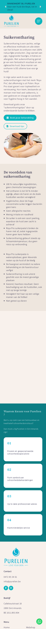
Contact (30, 555)
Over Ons (8, 555)
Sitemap (28, 616)
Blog (28, 559)
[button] (5, 7)
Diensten (8, 551)
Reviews (30, 551)
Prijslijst (7, 559)
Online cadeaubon (9, 564)
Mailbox (30, 626)
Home (7, 547)
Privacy (17, 616)
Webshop (30, 547)
